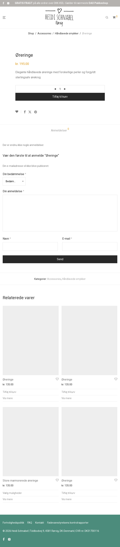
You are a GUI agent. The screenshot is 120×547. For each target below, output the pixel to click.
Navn (7, 238)
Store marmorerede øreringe (20, 480)
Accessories (44, 33)
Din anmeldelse (13, 191)
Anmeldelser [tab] (60, 130)
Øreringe (8, 379)
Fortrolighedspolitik (13, 522)
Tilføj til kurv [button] (9, 392)
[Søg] (107, 17)
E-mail (67, 238)
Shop (31, 33)
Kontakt (39, 522)
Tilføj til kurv (60, 96)
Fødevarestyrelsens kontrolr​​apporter (68, 522)
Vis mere (8, 398)
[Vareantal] (60, 89)
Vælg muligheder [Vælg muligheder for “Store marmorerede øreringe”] (12, 493)
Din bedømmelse (14, 174)
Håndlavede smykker (67, 33)
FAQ (29, 522)
